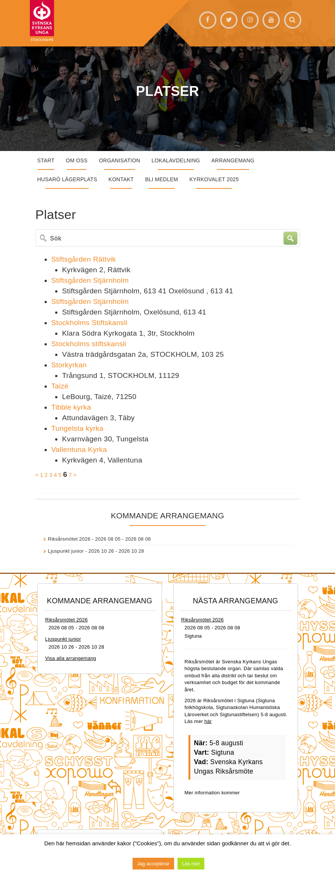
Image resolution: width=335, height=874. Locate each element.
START (46, 160)
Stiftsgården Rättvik (83, 259)
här (208, 721)
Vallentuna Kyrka (79, 449)
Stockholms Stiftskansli (89, 323)
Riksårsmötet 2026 (69, 539)
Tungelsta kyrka (77, 428)
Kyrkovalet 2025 (214, 179)
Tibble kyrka (71, 407)
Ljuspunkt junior (66, 551)
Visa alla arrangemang (70, 658)
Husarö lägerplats (67, 179)
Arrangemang (233, 160)
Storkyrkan (69, 365)
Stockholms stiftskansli (89, 344)
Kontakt (121, 179)
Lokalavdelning (175, 160)
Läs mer (191, 863)
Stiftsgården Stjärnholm (90, 280)
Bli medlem (161, 179)
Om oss (77, 160)
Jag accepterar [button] (153, 863)
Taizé (60, 386)
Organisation (119, 160)
